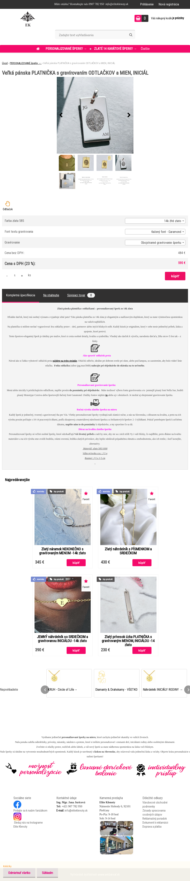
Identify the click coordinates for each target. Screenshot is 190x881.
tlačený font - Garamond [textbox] (166, 232)
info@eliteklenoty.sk (76, 810)
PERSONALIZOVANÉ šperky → (67, 49)
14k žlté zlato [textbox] (172, 221)
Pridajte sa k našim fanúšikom (30, 810)
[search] (130, 35)
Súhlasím (47, 873)
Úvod (5, 63)
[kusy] (15, 275)
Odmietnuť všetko (19, 873)
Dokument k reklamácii (155, 822)
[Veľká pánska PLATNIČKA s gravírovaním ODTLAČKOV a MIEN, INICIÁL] (95, 115)
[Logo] (27, 19)
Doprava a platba (152, 826)
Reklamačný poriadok (154, 818)
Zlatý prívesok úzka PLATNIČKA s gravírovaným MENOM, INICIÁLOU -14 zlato (128, 641)
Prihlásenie (147, 4)
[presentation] (61, 115)
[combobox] (155, 221)
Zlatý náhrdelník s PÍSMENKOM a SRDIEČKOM (128, 551)
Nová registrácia (169, 4)
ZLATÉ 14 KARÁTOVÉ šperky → (115, 49)
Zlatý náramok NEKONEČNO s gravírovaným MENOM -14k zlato (62, 551)
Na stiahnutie (51, 295)
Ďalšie (145, 48)
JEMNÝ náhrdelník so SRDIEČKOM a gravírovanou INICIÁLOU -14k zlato (62, 639)
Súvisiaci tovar (81, 295)
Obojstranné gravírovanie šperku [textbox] (161, 243)
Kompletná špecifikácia (20, 295)
